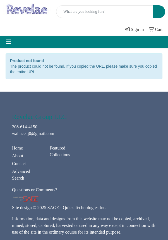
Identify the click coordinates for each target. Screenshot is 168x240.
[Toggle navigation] (9, 42)
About (17, 155)
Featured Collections (60, 151)
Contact (19, 163)
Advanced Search (21, 174)
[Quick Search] (104, 11)
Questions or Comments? (34, 189)
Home (17, 148)
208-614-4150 (24, 126)
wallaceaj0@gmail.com (33, 133)
